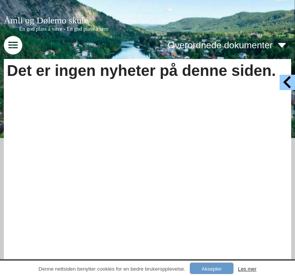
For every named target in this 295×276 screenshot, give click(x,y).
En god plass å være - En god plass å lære (64, 29)
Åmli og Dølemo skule (46, 20)
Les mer (247, 269)
